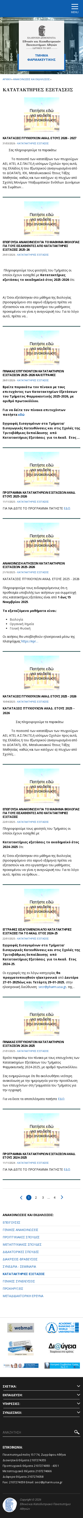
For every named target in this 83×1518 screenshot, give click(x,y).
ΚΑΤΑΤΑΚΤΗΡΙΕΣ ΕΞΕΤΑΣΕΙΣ (24, 1274)
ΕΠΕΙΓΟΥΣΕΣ (11, 1222)
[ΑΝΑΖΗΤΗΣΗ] (41, 1433)
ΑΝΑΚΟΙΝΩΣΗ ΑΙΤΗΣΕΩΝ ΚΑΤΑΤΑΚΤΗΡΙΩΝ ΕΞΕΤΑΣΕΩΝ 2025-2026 (34, 565)
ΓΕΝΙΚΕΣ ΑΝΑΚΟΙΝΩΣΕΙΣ (20, 1230)
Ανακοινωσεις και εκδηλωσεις (31, 79)
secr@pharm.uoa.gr (52, 987)
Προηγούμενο (21, 1198)
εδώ (21, 414)
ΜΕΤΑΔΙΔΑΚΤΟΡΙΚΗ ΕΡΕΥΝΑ (23, 1296)
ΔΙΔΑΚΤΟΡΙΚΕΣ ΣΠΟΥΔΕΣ (21, 1252)
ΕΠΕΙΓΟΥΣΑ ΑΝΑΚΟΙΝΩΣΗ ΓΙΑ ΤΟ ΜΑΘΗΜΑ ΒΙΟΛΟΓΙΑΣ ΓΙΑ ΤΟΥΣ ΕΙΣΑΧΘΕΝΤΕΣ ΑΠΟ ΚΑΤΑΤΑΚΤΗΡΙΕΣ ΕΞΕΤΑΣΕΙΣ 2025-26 (41, 246)
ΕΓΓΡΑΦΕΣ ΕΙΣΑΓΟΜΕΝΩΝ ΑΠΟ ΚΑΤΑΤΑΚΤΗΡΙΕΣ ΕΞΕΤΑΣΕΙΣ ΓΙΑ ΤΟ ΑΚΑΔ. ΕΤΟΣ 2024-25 (37, 931)
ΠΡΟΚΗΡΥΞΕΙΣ (13, 1288)
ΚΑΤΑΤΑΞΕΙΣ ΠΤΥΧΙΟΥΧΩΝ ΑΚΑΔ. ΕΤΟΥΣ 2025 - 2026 (39, 696)
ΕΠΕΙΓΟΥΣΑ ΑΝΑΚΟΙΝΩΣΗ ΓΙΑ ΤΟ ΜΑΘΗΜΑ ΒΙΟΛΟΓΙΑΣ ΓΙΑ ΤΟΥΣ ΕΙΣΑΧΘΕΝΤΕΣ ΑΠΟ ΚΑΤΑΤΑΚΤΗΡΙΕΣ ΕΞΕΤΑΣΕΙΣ (41, 813)
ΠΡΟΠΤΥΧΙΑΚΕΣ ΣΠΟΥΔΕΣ (21, 1237)
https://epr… (29, 641)
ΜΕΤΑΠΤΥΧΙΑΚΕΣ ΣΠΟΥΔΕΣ (22, 1244)
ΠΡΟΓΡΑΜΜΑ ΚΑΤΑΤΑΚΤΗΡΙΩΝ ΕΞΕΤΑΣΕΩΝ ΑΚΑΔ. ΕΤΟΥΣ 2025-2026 (39, 494)
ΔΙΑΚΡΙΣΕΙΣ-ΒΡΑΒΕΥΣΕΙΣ (20, 1259)
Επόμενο (62, 1197)
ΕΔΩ (67, 508)
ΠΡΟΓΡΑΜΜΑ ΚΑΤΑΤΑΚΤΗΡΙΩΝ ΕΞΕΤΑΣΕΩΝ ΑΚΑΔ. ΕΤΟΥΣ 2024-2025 (39, 1156)
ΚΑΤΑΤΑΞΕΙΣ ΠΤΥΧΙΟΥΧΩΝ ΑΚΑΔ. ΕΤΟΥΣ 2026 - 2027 (39, 138)
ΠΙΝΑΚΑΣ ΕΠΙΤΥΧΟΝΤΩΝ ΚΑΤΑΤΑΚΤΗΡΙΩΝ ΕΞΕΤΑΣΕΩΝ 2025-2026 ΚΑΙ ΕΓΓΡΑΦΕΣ (33, 373)
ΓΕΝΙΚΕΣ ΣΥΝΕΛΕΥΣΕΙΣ (19, 1281)
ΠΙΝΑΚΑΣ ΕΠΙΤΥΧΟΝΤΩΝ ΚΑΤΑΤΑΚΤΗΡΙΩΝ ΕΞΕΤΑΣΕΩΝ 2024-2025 (33, 1044)
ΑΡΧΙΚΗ (7, 79)
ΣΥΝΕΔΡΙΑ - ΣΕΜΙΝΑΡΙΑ (19, 1266)
